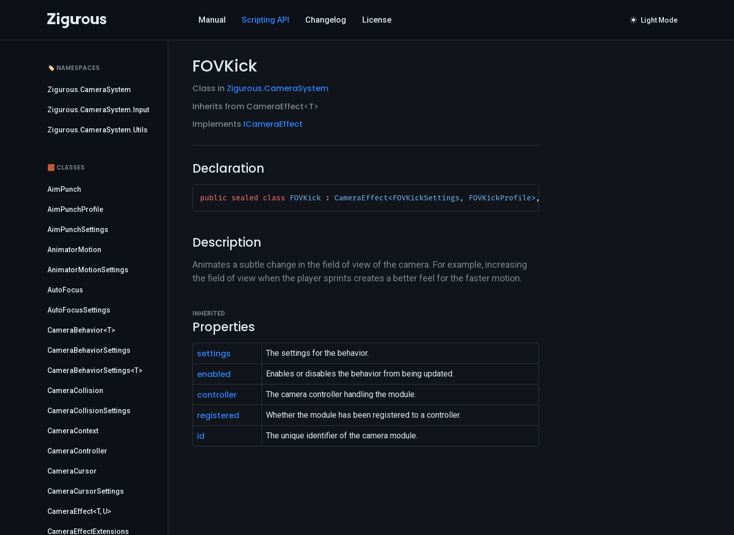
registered (218, 415)
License (376, 20)
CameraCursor (72, 471)
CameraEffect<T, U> (79, 511)
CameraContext (72, 431)
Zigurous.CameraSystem (89, 90)
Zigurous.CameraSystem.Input (98, 110)
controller (217, 395)
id (201, 436)
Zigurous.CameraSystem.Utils (97, 130)
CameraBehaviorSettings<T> (95, 370)
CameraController (77, 451)
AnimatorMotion (74, 250)
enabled (214, 374)
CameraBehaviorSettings (88, 350)
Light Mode (654, 20)
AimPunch (64, 189)
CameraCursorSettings (85, 491)
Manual (212, 20)
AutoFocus (65, 290)
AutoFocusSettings (78, 310)
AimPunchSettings (77, 229)
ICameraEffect (273, 124)
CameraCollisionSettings (88, 411)
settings (214, 353)
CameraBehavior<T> (81, 330)
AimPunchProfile (75, 209)
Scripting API (265, 20)
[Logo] (76, 20)
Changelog (325, 20)
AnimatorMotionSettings (87, 270)
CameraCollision (75, 391)
